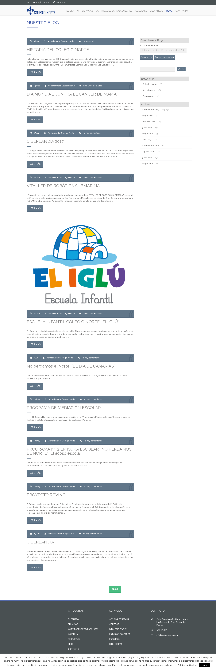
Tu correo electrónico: (150, 45)
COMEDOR (114, 624)
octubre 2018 (149, 121)
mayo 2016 (147, 163)
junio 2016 (147, 157)
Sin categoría (148, 90)
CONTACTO (181, 10)
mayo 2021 (147, 115)
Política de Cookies (188, 665)
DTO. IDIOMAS (115, 644)
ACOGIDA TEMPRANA (119, 619)
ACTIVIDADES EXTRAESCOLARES (114, 10)
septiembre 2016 (150, 145)
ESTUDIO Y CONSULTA (119, 634)
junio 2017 (147, 127)
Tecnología (147, 96)
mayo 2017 (147, 133)
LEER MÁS (35, 72)
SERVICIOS (87, 10)
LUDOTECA (114, 639)
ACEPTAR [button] (205, 665)
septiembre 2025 (150, 109)
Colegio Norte (149, 84)
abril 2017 (146, 139)
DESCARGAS (156, 10)
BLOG (169, 10)
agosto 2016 (148, 151)
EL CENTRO (72, 10)
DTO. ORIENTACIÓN (118, 629)
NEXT (115, 589)
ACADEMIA (141, 10)
